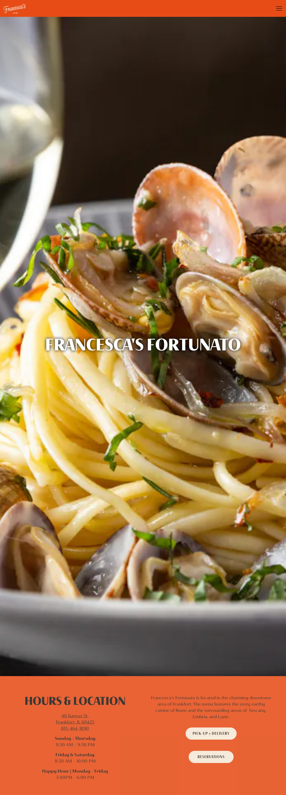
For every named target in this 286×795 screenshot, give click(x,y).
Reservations (211, 698)
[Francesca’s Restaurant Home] (20, 8)
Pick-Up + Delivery (211, 675)
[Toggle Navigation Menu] (279, 8)
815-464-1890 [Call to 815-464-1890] (75, 670)
